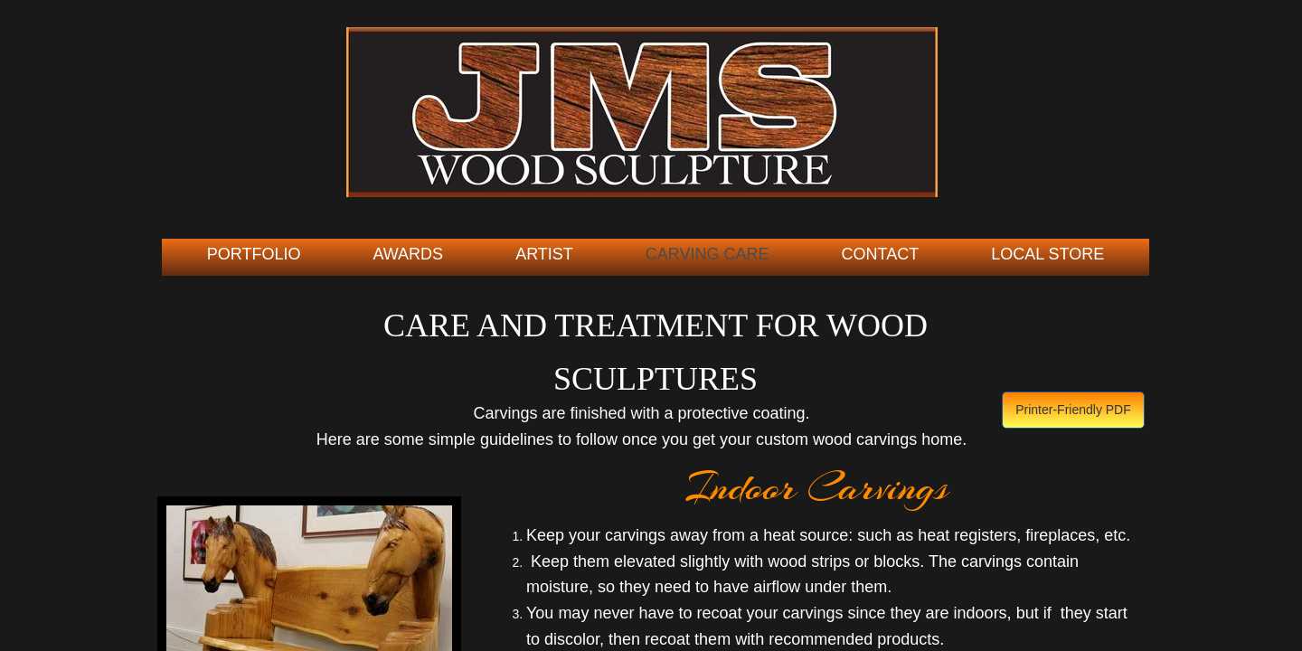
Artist (544, 254)
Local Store (1047, 254)
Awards (408, 254)
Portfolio (254, 254)
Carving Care (707, 254)
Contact (881, 254)
